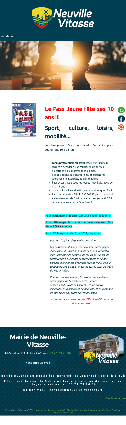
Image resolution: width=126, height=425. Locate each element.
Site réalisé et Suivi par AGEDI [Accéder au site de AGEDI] (18, 410)
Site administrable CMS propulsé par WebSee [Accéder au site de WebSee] (88, 410)
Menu (9, 36)
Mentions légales (116, 398)
